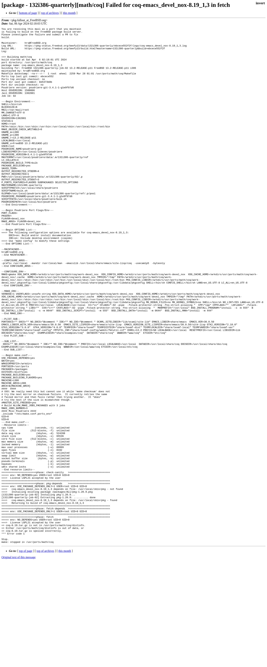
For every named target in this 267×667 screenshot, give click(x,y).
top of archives (50, 12)
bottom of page (28, 12)
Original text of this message (18, 660)
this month (69, 12)
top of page (25, 654)
